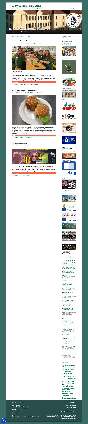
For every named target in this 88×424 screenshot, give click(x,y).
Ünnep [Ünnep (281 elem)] (73, 398)
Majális (36, 84)
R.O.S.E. (54, 31)
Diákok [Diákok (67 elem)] (67, 366)
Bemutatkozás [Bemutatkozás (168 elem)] (66, 365)
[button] (4, 420)
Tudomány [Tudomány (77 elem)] (71, 386)
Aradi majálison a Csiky (21, 41)
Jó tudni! (26, 31)
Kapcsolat (32, 84)
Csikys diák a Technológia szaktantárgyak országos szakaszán (67, 310)
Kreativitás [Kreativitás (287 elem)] (71, 376)
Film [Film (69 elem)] (74, 367)
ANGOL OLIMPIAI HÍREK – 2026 (69, 354)
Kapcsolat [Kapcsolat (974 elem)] (67, 374)
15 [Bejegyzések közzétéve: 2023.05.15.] (62, 261)
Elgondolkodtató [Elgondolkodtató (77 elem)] (65, 367)
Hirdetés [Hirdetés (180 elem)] (66, 369)
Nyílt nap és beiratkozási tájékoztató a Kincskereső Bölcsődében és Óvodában (68, 284)
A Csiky (21, 31)
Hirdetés (24, 175)
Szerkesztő (30, 146)
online (66, 37)
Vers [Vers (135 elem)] (70, 391)
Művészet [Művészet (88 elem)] (67, 379)
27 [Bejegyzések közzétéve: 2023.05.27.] (72, 262)
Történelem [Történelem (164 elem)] (65, 388)
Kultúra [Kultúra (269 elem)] (64, 378)
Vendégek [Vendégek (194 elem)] (65, 391)
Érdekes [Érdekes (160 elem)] (64, 398)
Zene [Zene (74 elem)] (74, 396)
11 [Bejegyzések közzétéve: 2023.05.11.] (68, 260)
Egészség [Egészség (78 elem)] (71, 366)
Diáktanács (47, 31)
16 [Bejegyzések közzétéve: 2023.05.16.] (64, 261)
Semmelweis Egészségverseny (68, 346)
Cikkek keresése (65, 252)
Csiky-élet (32, 31)
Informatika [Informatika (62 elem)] (72, 369)
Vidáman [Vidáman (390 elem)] (65, 396)
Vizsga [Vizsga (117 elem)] (71, 396)
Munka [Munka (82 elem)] (63, 379)
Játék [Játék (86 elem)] (70, 371)
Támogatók (64, 31)
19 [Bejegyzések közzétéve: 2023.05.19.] (70, 261)
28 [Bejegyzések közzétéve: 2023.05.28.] (74, 262)
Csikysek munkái (19, 84)
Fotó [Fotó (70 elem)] (63, 369)
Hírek (25, 84)
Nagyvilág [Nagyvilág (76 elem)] (72, 379)
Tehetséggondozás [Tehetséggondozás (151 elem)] (67, 385)
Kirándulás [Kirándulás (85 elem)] (64, 376)
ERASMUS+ (40, 31)
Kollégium (21, 137)
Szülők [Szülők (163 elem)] (72, 383)
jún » (73, 265)
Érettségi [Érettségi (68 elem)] (69, 398)
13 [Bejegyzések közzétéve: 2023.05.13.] (72, 260)
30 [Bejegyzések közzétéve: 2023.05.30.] (64, 263)
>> (67, 280)
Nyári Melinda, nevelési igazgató (35, 43)
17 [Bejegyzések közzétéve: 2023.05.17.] (66, 261)
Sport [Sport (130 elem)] (63, 383)
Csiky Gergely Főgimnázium (27, 6)
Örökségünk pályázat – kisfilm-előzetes (69, 240)
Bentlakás (29, 137)
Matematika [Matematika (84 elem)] (73, 378)
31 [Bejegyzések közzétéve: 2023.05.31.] (66, 263)
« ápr (65, 265)
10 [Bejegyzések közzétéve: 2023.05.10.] (66, 260)
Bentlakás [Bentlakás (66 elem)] (73, 365)
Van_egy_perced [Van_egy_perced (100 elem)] (66, 389)
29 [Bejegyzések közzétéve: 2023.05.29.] (62, 263)
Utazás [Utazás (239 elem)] (71, 388)
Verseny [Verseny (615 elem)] (66, 393)
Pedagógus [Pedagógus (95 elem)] (64, 381)
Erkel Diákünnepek (19, 144)
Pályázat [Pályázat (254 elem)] (71, 381)
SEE (58, 31)
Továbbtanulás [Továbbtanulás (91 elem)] (65, 386)
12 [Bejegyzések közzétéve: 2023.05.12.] (70, 260)
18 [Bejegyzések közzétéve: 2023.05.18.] (68, 261)
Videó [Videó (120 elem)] (71, 393)
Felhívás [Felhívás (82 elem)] (71, 367)
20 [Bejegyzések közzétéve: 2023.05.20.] (72, 261)
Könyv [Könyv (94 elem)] (69, 378)
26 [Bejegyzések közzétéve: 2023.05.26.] (70, 262)
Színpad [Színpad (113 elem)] (67, 383)
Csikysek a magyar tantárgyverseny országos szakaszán (67, 320)
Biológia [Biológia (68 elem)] (63, 366)
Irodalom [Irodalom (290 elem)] (65, 371)
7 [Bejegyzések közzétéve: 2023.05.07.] (74, 259)
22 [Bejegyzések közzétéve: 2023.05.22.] (62, 262)
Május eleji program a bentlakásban (26, 91)
